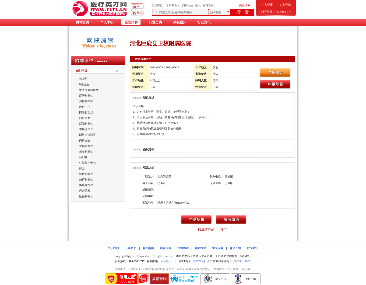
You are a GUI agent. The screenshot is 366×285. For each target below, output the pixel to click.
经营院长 (84, 190)
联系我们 (252, 248)
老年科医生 (86, 151)
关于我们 (113, 248)
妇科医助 (84, 118)
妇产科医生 (86, 179)
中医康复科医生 (89, 90)
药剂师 (83, 157)
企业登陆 (285, 4)
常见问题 (217, 248)
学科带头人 (173, 5)
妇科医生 (187, 5)
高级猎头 (179, 22)
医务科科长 (86, 196)
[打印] (223, 229)
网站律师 (200, 248)
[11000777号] (197, 261)
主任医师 (208, 5)
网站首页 (82, 22)
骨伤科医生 (86, 146)
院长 (198, 5)
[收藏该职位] (206, 229)
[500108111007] (242, 261)
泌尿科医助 (86, 101)
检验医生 (84, 78)
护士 (82, 168)
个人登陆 (267, 4)
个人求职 (106, 22)
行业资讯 (204, 22)
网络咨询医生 (87, 134)
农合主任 (84, 106)
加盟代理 (165, 248)
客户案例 (148, 248)
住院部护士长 (87, 162)
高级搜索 (244, 5)
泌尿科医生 (86, 174)
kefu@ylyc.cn (168, 261)
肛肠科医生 (86, 123)
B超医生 (84, 84)
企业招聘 (131, 22)
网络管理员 (86, 112)
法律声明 (183, 248)
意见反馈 (235, 248)
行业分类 (155, 22)
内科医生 (84, 140)
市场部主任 (86, 129)
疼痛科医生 (86, 185)
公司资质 (130, 248)
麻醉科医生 (86, 95)
